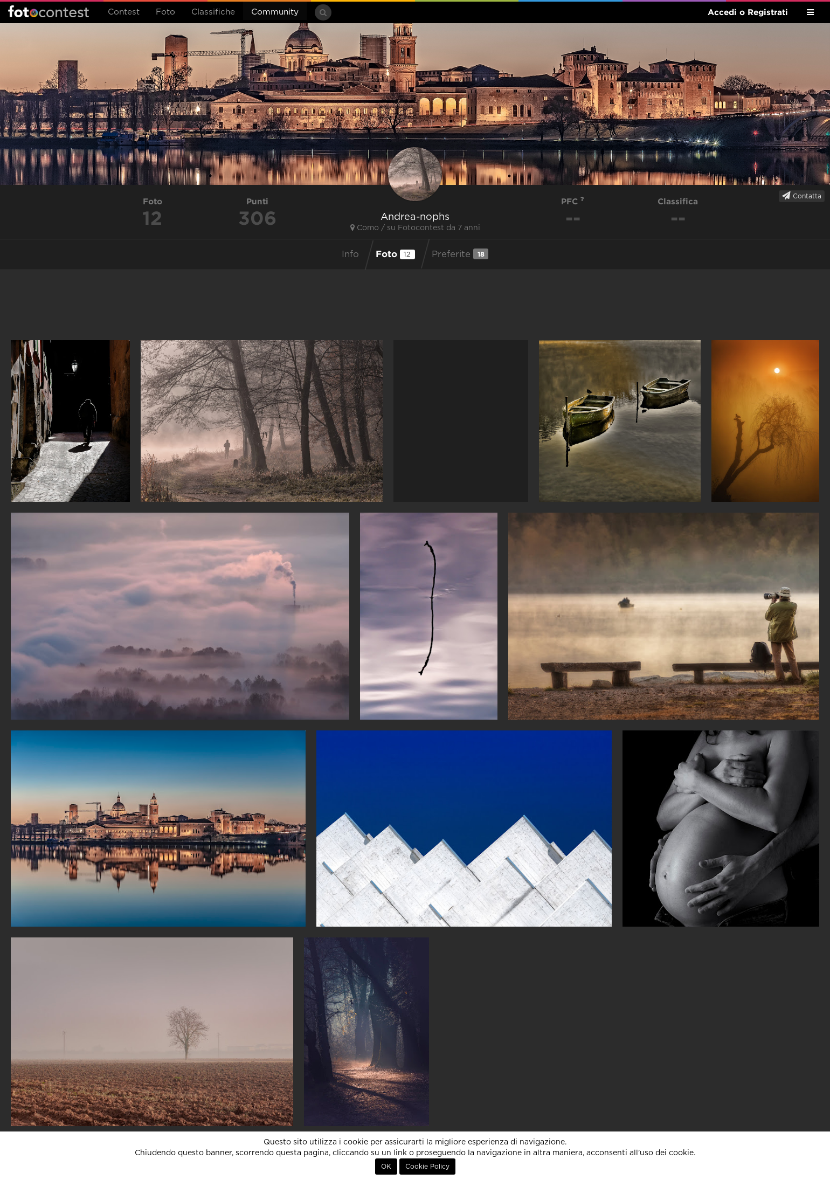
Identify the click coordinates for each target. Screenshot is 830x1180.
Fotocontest (48, 11)
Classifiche (213, 12)
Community (275, 12)
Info (350, 254)
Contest (124, 12)
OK (386, 1166)
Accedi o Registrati (748, 12)
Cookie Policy (427, 1166)
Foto (165, 12)
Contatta (801, 195)
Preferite (460, 254)
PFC (572, 201)
